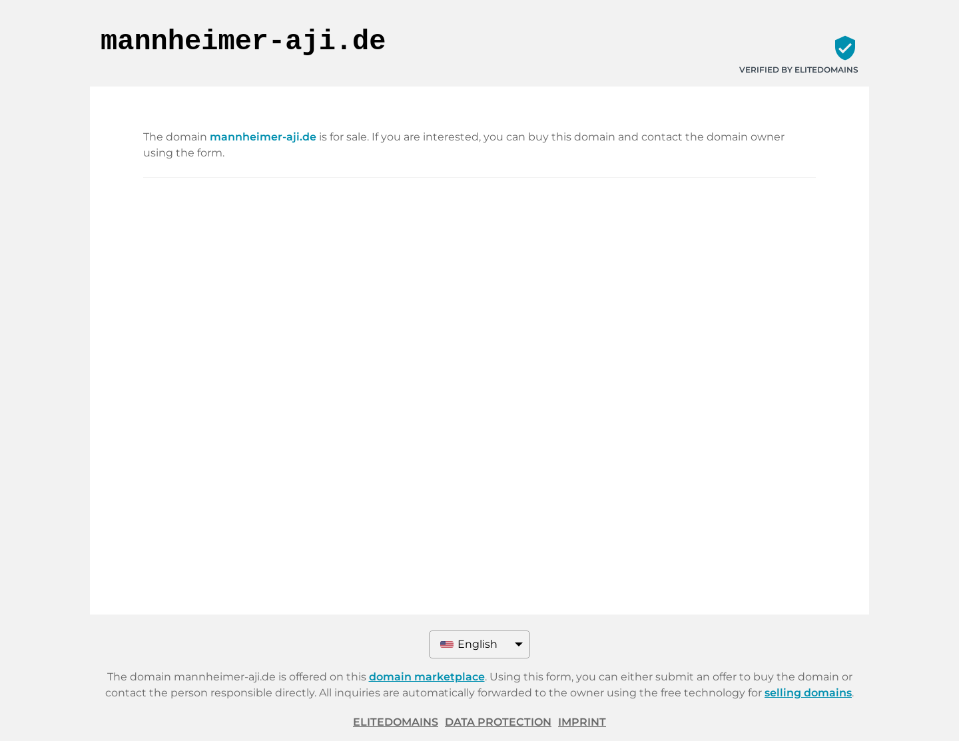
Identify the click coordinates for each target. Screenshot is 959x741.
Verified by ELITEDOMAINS (798, 70)
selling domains (808, 692)
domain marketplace (427, 676)
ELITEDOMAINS (395, 722)
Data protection (498, 722)
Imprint (582, 722)
